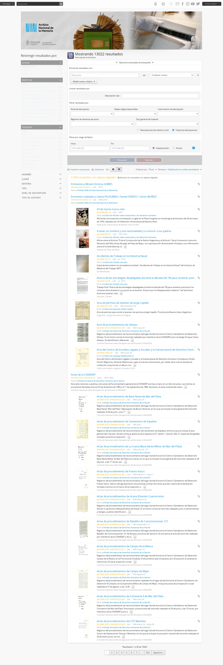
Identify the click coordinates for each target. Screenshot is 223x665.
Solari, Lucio (27, 153)
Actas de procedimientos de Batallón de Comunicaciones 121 (132, 521)
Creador (27, 127)
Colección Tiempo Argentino (34, 117)
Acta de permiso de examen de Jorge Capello (123, 303)
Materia (26, 183)
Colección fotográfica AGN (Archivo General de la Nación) (48, 99)
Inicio (73, 143)
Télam (24, 135)
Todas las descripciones (184, 130)
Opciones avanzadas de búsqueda (135, 62)
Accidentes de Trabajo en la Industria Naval (122, 256)
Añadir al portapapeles (198, 184)
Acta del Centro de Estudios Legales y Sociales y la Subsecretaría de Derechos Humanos (148, 349)
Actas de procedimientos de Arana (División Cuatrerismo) (130, 496)
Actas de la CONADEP (83, 374)
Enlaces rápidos (171, 4)
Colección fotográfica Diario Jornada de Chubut (43, 110)
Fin (112, 143)
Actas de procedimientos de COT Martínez (121, 621)
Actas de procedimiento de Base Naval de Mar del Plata (129, 396)
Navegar (6, 3)
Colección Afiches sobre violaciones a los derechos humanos (130, 215)
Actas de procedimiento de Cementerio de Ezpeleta (127, 421)
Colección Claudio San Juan (115, 262)
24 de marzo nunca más (111, 209)
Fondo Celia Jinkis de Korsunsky (36, 102)
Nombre (26, 174)
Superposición (161, 148)
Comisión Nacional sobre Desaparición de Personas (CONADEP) (51, 138)
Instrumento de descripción (170, 109)
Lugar (25, 179)
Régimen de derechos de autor (85, 119)
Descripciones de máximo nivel (153, 130)
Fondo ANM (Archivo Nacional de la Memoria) (42, 114)
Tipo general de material (147, 119)
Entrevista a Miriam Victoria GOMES (91, 184)
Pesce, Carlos (27, 164)
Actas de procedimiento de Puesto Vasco (121, 471)
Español (25, 70)
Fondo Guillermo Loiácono (34, 95)
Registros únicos (29, 66)
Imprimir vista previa (78, 169)
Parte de (27, 80)
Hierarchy (98, 169)
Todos (24, 84)
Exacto (177, 148)
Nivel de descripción (34, 193)
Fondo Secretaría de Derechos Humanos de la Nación (46, 91)
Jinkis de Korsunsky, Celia (33, 157)
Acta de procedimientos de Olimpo (117, 324)
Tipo (24, 188)
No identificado (29, 150)
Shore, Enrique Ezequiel (32, 142)
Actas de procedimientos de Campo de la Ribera (125, 546)
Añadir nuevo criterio (84, 81)
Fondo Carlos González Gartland (36, 121)
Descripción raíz (112, 95)
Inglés (24, 74)
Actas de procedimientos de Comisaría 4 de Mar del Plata (130, 596)
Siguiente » (158, 652)
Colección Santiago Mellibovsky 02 (119, 356)
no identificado (28, 168)
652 (147, 652)
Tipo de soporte (31, 197)
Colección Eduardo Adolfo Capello (118, 309)
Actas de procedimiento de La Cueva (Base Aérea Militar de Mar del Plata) (139, 446)
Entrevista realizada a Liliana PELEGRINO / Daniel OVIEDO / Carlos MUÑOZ (114, 196)
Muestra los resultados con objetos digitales (138, 177)
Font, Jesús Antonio (30, 161)
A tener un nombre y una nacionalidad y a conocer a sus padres (134, 231)
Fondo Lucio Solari (30, 106)
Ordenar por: (142, 169)
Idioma (26, 62)
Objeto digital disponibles (126, 109)
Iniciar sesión (211, 3)
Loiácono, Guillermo (31, 146)
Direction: (162, 169)
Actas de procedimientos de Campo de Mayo (123, 571)
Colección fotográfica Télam (34, 88)
